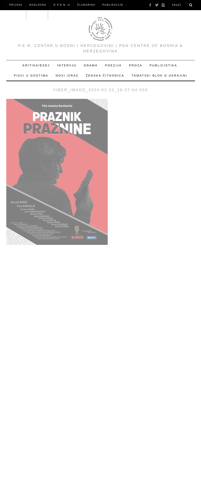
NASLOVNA (38, 4)
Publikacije (112, 4)
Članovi (16, 14)
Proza (135, 65)
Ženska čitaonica (105, 75)
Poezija (113, 65)
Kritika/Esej (36, 65)
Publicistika (163, 65)
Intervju (67, 65)
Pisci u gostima (31, 75)
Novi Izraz (67, 75)
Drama (91, 65)
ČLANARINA (86, 4)
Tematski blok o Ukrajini (159, 75)
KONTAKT (37, 14)
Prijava (16, 4)
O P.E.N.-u (62, 4)
